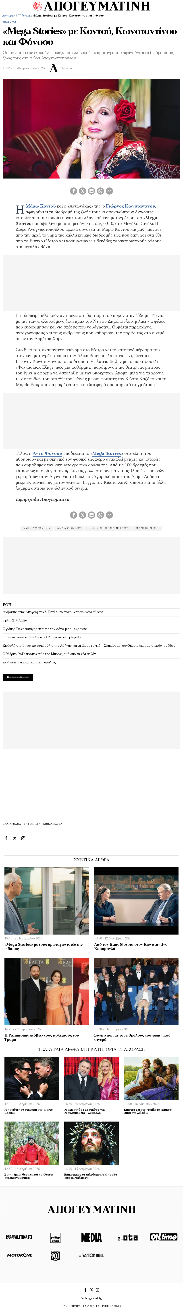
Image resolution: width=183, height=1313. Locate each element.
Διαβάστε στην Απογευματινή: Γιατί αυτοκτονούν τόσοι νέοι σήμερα (53, 612)
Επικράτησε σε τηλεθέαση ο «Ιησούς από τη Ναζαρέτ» (90, 1176)
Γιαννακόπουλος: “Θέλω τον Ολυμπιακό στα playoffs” (42, 637)
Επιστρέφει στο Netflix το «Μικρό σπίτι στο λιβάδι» (148, 1111)
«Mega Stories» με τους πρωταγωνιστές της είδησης (43, 947)
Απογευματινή (9, 16)
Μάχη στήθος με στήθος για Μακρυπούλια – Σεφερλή (84, 1111)
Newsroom (68, 68)
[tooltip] (73, 191)
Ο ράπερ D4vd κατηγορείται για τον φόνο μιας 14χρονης (45, 629)
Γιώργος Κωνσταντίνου (130, 206)
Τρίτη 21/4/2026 (15, 620)
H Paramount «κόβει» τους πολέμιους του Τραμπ (41, 1038)
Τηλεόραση (25, 16)
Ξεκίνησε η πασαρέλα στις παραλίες (29, 662)
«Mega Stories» (37, 528)
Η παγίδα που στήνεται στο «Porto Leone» (28, 1111)
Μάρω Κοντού (41, 206)
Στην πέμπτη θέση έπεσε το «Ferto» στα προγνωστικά (29, 1176)
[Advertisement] (91, 565)
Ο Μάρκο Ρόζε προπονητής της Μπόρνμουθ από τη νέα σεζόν (49, 654)
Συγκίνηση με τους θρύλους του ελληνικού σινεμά (132, 1038)
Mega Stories (106, 453)
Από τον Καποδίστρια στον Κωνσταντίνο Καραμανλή (131, 947)
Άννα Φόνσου (47, 453)
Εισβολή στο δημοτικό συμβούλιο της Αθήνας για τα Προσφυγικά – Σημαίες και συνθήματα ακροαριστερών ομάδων (89, 646)
